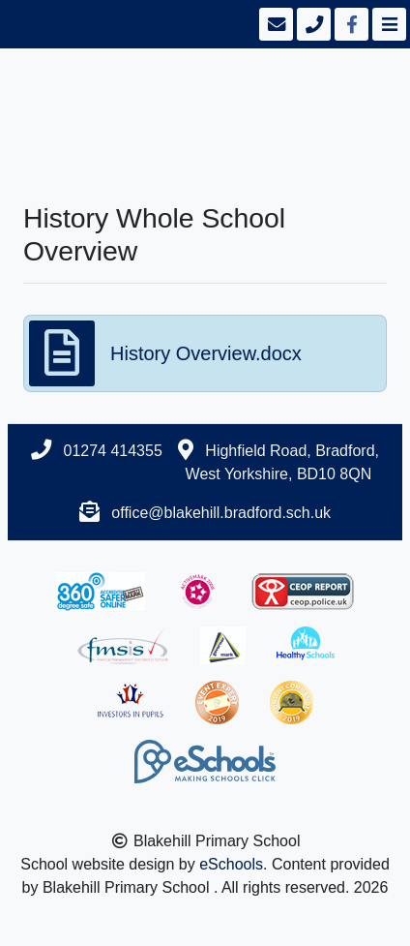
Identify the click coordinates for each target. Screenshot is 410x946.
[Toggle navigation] (387, 24)
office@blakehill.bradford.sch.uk (221, 512)
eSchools (231, 864)
